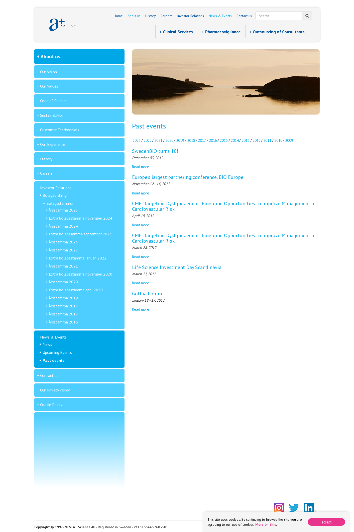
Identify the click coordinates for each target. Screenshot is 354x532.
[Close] (326, 522)
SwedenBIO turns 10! (155, 151)
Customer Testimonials (59, 129)
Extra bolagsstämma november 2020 (80, 274)
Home (118, 16)
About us (134, 16)
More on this (265, 524)
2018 (191, 140)
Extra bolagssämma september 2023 (80, 233)
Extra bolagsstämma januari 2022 (77, 257)
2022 (148, 140)
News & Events (220, 16)
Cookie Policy (51, 404)
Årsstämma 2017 (63, 313)
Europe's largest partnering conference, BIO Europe (187, 177)
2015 (224, 140)
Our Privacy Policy (55, 389)
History (150, 16)
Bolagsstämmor (60, 203)
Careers (166, 16)
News (47, 344)
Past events (54, 360)
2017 (202, 140)
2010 (278, 140)
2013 (246, 140)
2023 (137, 140)
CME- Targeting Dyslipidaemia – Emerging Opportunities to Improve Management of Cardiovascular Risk (224, 206)
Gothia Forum (147, 293)
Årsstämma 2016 (63, 321)
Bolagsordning (55, 195)
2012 (257, 140)
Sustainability (51, 115)
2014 (235, 140)
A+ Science (64, 24)
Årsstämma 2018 (63, 305)
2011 (267, 140)
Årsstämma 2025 (63, 210)
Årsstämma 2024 (63, 226)
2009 (289, 140)
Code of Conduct (54, 100)
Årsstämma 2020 (63, 281)
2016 (213, 140)
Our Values (49, 86)
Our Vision (48, 71)
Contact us (244, 16)
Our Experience (52, 144)
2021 (158, 140)
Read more (140, 166)
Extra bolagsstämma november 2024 (80, 218)
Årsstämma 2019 (63, 297)
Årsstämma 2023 (63, 241)
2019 (180, 140)
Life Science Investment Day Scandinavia (176, 267)
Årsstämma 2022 (63, 249)
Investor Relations (190, 16)
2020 (169, 140)
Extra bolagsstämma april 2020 (76, 289)
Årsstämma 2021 (63, 266)
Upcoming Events (57, 352)
